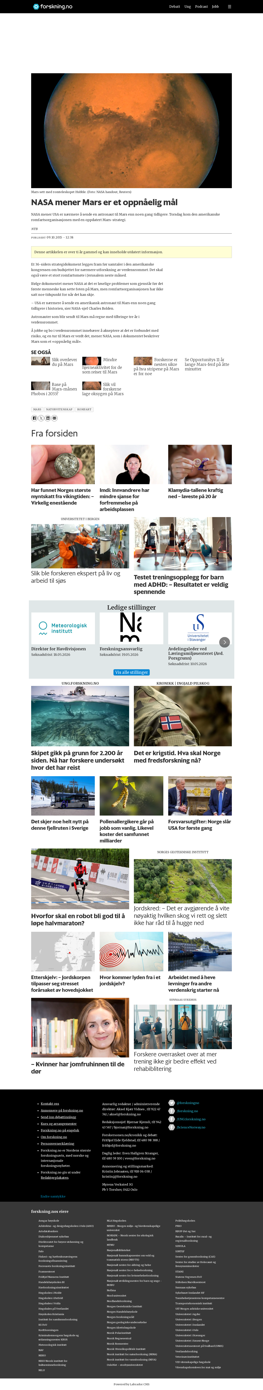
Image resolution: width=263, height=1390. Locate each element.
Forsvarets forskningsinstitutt (57, 1266)
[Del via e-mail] (54, 418)
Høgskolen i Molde (50, 1292)
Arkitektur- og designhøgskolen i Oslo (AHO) (66, 1225)
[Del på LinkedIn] (48, 418)
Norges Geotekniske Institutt (124, 1306)
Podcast (201, 7)
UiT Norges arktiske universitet (194, 1308)
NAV (41, 1350)
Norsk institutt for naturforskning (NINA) (132, 1354)
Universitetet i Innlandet (190, 1324)
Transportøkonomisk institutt (193, 1303)
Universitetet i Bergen (188, 1319)
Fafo (41, 1251)
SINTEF (179, 1251)
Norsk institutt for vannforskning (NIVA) (131, 1359)
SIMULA (180, 1245)
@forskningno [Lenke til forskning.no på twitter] (188, 1103)
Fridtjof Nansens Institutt (54, 1276)
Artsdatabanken (48, 1231)
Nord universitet (116, 1295)
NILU (42, 1370)
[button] (224, 642)
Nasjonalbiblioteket (118, 1250)
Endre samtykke (53, 1196)
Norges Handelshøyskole (122, 1311)
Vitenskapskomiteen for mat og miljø (198, 1367)
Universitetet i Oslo (186, 1330)
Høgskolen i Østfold (51, 1298)
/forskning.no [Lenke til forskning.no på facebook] (187, 1111)
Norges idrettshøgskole (121, 1327)
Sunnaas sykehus (185, 1287)
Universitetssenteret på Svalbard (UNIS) (199, 1345)
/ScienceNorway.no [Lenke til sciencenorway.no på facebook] (191, 1127)
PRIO (178, 1225)
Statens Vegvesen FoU (188, 1276)
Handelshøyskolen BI (52, 1282)
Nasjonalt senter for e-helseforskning (130, 1270)
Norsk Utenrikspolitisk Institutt (126, 1348)
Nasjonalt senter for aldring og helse (129, 1264)
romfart (84, 409)
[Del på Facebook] (34, 418)
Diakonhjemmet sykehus (54, 1236)
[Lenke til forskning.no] (96, 5)
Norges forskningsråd (120, 1316)
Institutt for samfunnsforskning (58, 1319)
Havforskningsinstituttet (54, 1287)
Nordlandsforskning (119, 1301)
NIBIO (42, 1355)
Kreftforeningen (48, 1330)
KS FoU (43, 1324)
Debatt (174, 7)
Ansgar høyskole (49, 1220)
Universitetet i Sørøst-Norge (192, 1340)
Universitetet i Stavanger (190, 1335)
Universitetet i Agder (187, 1314)
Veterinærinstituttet (187, 1356)
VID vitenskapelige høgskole (193, 1362)
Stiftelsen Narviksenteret (190, 1282)
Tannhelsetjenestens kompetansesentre (199, 1298)
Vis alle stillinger (131, 672)
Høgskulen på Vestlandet (54, 1308)
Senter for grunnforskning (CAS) (195, 1256)
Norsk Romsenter (117, 1343)
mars (37, 409)
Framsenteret (47, 1271)
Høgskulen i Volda (49, 1303)
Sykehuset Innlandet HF (189, 1292)
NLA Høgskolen (116, 1220)
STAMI (179, 1271)
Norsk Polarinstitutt (119, 1332)
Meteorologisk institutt (53, 1344)
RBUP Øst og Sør (185, 1231)
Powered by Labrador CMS (132, 1384)
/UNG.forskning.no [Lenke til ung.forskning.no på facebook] (191, 1119)
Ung (187, 7)
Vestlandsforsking (186, 1351)
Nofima (111, 1290)
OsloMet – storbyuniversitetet (125, 1364)
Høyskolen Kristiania (51, 1314)
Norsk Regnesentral (119, 1338)
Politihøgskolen (185, 1220)
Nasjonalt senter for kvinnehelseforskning (133, 1275)
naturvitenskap (59, 409)
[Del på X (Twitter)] (41, 418)
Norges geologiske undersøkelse (127, 1322)
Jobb (215, 7)
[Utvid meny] (229, 6)
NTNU (110, 1244)
